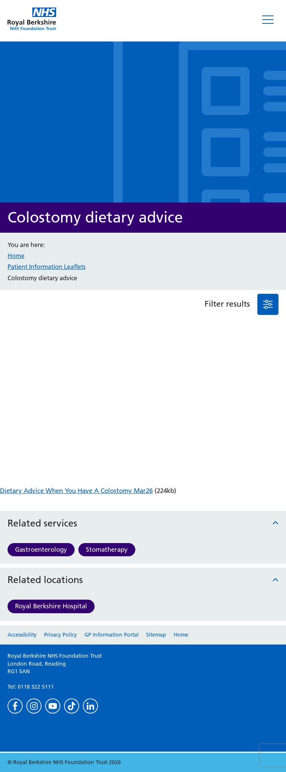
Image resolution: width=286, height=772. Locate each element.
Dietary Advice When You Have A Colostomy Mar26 (76, 490)
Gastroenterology (41, 549)
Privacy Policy (60, 634)
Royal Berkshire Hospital (51, 606)
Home (16, 255)
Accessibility (22, 634)
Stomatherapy (107, 549)
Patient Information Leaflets (47, 266)
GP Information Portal (111, 634)
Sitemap (156, 634)
